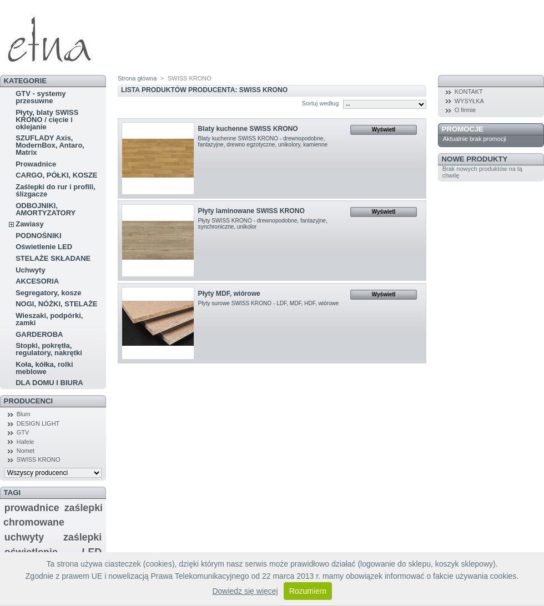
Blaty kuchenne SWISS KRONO (248, 129)
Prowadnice (36, 164)
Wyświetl (384, 130)
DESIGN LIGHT (38, 423)
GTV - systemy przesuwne (41, 97)
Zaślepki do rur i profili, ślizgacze (55, 190)
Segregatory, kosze (48, 293)
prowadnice (31, 507)
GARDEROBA (39, 334)
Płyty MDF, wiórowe (229, 293)
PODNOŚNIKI (38, 235)
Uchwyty (30, 270)
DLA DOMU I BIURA (49, 382)
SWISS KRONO (39, 459)
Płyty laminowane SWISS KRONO (251, 211)
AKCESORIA (37, 281)
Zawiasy (30, 224)
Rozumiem (307, 591)
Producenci (28, 401)
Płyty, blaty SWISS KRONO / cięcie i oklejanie (47, 119)
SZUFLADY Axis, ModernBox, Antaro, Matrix (50, 145)
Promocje (462, 129)
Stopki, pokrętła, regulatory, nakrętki (49, 349)
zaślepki (82, 537)
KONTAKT (469, 91)
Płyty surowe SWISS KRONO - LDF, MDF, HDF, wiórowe (268, 303)
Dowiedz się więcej (245, 591)
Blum (24, 414)
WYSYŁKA (469, 101)
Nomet (25, 450)
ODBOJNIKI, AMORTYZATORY (45, 209)
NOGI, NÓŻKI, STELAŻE (56, 304)
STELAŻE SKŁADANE (53, 258)
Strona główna (137, 78)
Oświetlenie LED (44, 247)
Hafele (25, 441)
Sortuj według (320, 103)
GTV (23, 432)
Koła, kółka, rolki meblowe (44, 368)
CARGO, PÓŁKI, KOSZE (56, 175)
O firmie (465, 110)
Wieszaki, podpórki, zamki (49, 319)
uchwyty (24, 537)
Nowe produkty (475, 159)
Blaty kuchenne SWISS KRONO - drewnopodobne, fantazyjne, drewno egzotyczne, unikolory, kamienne (263, 141)
